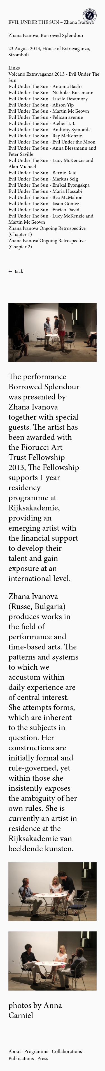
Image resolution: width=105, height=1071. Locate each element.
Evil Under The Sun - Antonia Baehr (45, 86)
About (14, 1051)
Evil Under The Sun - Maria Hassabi (45, 191)
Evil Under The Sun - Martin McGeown (48, 111)
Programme (36, 1051)
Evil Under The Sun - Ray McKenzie (45, 136)
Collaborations (67, 1051)
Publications (21, 1058)
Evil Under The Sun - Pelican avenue (45, 117)
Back (18, 271)
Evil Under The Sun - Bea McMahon (45, 197)
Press (42, 1058)
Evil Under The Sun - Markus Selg (43, 179)
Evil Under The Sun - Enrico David (44, 210)
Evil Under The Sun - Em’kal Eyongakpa (49, 185)
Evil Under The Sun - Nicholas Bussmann (51, 93)
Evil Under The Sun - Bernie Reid (42, 173)
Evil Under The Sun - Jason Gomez (43, 204)
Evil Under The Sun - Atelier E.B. (41, 123)
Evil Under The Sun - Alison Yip (41, 105)
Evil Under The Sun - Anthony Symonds (49, 130)
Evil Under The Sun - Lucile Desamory (48, 99)
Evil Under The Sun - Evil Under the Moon (51, 142)
